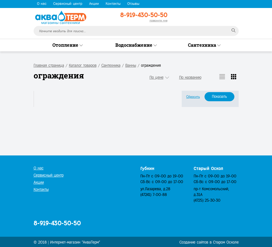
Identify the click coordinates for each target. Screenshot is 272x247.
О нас (41, 4)
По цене (156, 77)
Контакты (113, 4)
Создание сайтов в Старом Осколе (209, 242)
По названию (190, 77)
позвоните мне (158, 20)
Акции (94, 4)
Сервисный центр (67, 4)
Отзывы (133, 4)
